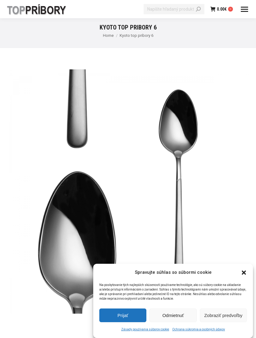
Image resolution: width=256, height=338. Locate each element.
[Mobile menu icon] (244, 9)
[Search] (174, 9)
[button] (244, 274)
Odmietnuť (173, 316)
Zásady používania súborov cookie (145, 331)
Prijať (123, 316)
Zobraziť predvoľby (223, 316)
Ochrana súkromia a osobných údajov (198, 331)
